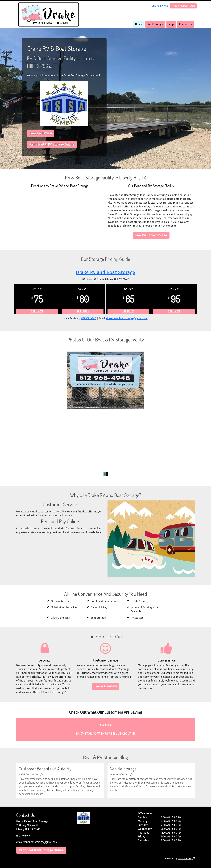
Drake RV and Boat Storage (105, 272)
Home (138, 24)
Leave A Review (41, 133)
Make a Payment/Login (183, 5)
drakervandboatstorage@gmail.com (127, 318)
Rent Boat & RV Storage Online (52, 144)
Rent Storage (155, 24)
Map (171, 24)
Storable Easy (186, 858)
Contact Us (185, 24)
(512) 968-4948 (159, 5)
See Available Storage (151, 235)
